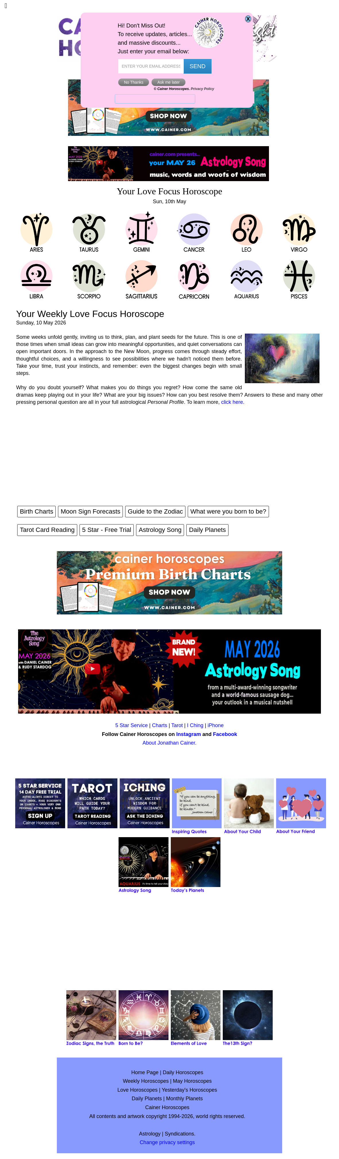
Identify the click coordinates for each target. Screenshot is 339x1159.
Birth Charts (36, 511)
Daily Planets (207, 529)
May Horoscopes (192, 1081)
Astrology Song (160, 529)
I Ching (195, 725)
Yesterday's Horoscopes (189, 1090)
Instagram (188, 734)
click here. (232, 402)
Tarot (177, 725)
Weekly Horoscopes (146, 1081)
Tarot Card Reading (47, 529)
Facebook (225, 734)
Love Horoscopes (137, 1090)
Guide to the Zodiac (155, 511)
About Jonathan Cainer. (169, 743)
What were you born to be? (228, 511)
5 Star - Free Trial (106, 529)
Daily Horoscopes (183, 1072)
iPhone (216, 725)
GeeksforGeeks (167, 64)
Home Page (144, 1072)
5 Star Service (131, 725)
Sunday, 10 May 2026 (41, 323)
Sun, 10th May (169, 201)
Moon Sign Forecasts (90, 511)
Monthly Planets (184, 1098)
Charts (159, 725)
